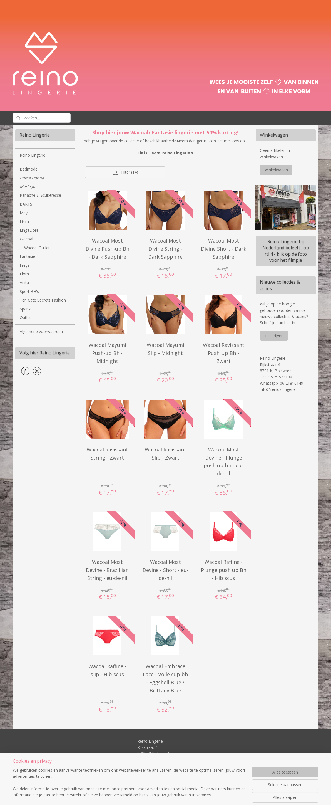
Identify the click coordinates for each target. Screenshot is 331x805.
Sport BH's (29, 291)
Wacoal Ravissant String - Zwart (107, 453)
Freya (25, 265)
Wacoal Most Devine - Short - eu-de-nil (165, 570)
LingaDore (29, 230)
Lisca (24, 221)
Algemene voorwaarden (41, 331)
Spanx (25, 309)
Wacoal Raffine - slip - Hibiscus (107, 670)
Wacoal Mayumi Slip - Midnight (165, 349)
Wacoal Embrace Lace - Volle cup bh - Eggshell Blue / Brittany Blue (165, 678)
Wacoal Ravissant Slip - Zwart (165, 453)
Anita (24, 282)
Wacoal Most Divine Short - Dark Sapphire (223, 248)
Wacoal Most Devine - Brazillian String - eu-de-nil (107, 570)
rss (157, 795)
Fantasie (27, 256)
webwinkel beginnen (177, 795)
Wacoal (26, 238)
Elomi (25, 273)
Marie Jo (27, 186)
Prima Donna (32, 178)
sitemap (145, 795)
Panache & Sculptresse (40, 195)
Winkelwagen (276, 169)
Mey (24, 212)
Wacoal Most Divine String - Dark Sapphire (165, 248)
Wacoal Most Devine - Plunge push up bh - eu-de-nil (223, 461)
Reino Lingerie (32, 155)
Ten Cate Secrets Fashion (43, 300)
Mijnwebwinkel (226, 795)
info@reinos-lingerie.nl (280, 389)
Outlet (25, 317)
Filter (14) (125, 172)
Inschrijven (273, 335)
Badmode (29, 169)
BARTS (26, 204)
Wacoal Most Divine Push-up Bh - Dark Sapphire (107, 248)
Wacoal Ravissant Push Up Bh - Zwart (223, 353)
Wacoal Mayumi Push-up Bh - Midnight (107, 353)
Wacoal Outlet (37, 247)
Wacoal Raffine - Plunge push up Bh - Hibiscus (223, 570)
